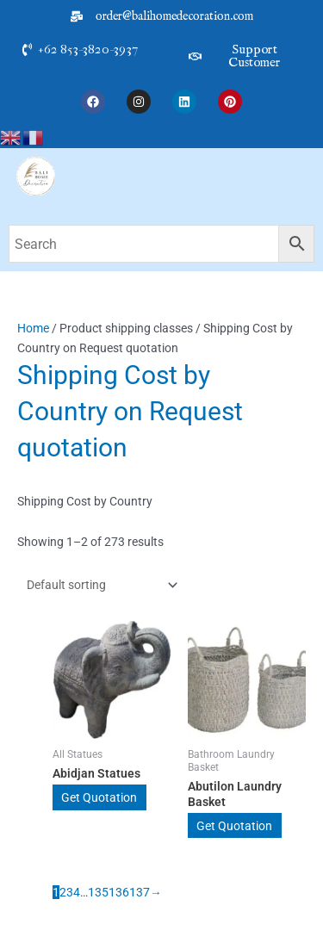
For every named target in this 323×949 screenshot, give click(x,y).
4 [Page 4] (76, 892)
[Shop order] (98, 585)
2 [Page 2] (62, 892)
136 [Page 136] (119, 892)
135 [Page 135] (98, 892)
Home (33, 328)
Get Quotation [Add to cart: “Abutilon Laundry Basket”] (234, 826)
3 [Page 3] (69, 892)
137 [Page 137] (139, 892)
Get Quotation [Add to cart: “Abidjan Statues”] (99, 797)
